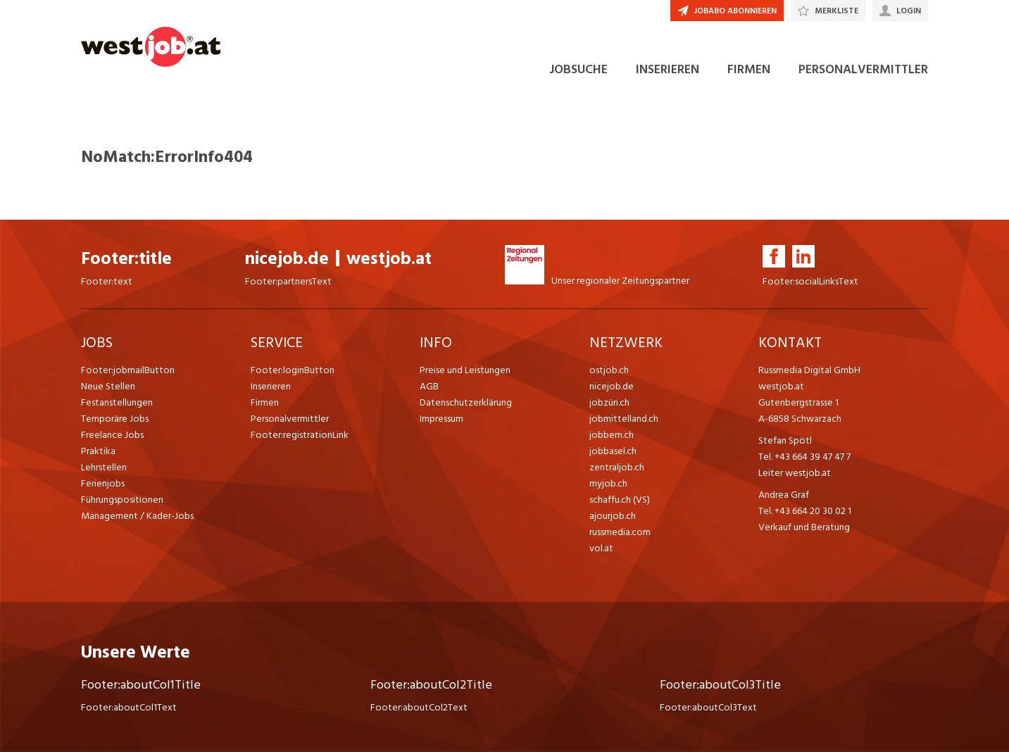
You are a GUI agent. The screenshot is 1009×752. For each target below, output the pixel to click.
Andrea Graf (783, 495)
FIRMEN (748, 69)
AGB (429, 386)
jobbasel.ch (613, 451)
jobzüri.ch (609, 402)
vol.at (601, 548)
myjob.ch (608, 483)
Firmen (265, 402)
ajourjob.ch (612, 516)
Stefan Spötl (785, 440)
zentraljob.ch (616, 467)
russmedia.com (620, 532)
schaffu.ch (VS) (619, 499)
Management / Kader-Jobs (137, 516)
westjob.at (389, 258)
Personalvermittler (290, 419)
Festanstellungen (117, 402)
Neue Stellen (108, 386)
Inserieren (271, 386)
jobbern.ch (611, 435)
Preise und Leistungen (465, 370)
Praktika (98, 451)
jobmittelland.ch (623, 419)
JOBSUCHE (578, 69)
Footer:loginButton (292, 370)
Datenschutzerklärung (466, 402)
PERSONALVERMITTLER (863, 69)
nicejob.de (287, 258)
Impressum (441, 419)
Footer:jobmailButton (128, 370)
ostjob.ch (609, 370)
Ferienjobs (103, 483)
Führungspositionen (122, 499)
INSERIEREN (667, 69)
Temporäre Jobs (115, 419)
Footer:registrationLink (300, 435)
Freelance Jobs (112, 435)
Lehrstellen (104, 467)
